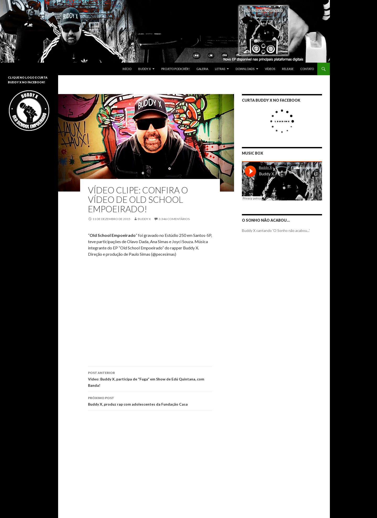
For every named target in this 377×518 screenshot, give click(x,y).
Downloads (245, 68)
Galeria (202, 68)
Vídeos (270, 68)
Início (127, 68)
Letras (220, 68)
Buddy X (144, 68)
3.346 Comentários (174, 219)
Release (287, 68)
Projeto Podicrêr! (175, 68)
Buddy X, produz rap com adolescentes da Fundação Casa (150, 400)
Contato (307, 68)
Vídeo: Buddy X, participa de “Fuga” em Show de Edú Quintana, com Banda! (150, 379)
